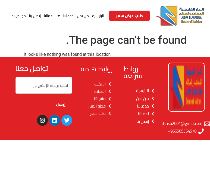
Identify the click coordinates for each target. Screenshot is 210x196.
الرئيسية (98, 15)
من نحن (83, 15)
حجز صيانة (18, 15)
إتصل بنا (35, 15)
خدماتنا (65, 15)
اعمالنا (49, 15)
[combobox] (43, 85)
